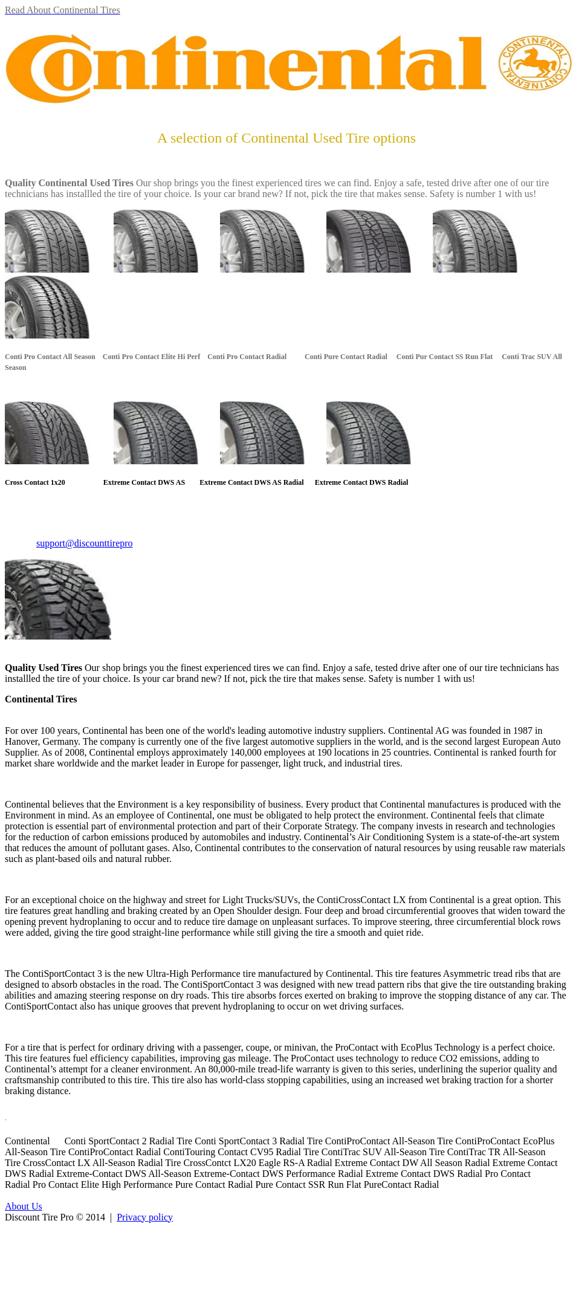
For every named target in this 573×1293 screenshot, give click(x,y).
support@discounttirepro (84, 543)
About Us (23, 1206)
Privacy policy (145, 1217)
